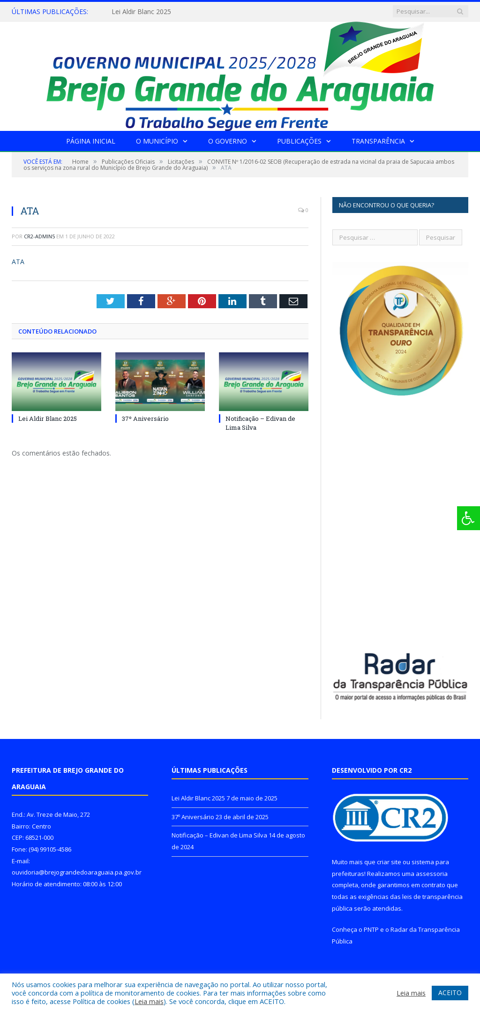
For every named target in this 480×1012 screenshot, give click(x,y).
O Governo (227, 141)
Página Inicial (90, 141)
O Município (157, 141)
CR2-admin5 (39, 236)
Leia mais (149, 1001)
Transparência (378, 141)
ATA (18, 261)
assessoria (432, 873)
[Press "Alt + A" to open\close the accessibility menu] (468, 518)
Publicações (299, 141)
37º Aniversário (145, 418)
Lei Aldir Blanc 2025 (141, 12)
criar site (389, 862)
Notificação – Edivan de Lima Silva (219, 835)
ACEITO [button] (450, 992)
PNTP (371, 929)
